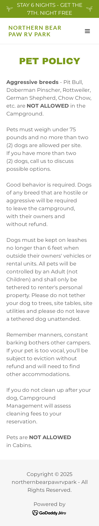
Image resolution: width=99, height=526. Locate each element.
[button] (87, 31)
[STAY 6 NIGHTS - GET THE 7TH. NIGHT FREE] (49, 9)
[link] (36, 34)
